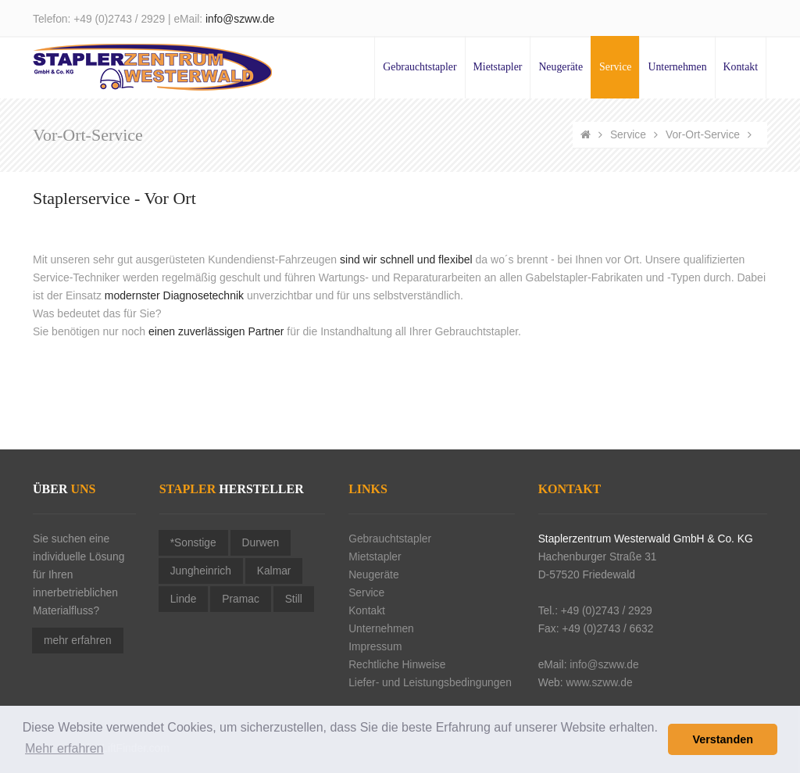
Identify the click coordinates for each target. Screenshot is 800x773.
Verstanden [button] (722, 739)
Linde (183, 599)
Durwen (261, 543)
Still (293, 599)
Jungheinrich (200, 571)
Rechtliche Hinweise (396, 665)
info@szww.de (239, 19)
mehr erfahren (78, 640)
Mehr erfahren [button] (64, 748)
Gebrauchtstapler (419, 67)
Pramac (240, 599)
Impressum (375, 647)
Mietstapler (498, 67)
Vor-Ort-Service (703, 135)
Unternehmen (677, 67)
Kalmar (274, 571)
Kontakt (740, 67)
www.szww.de (599, 683)
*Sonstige (193, 543)
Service (615, 67)
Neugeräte (560, 67)
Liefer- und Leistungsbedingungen (430, 683)
